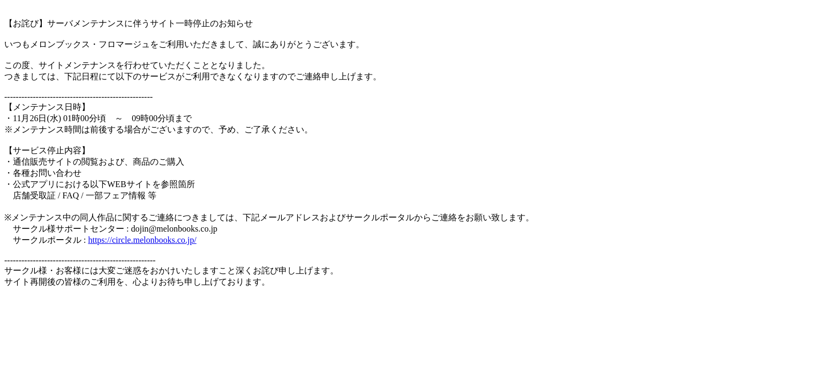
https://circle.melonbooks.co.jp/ (142, 239)
